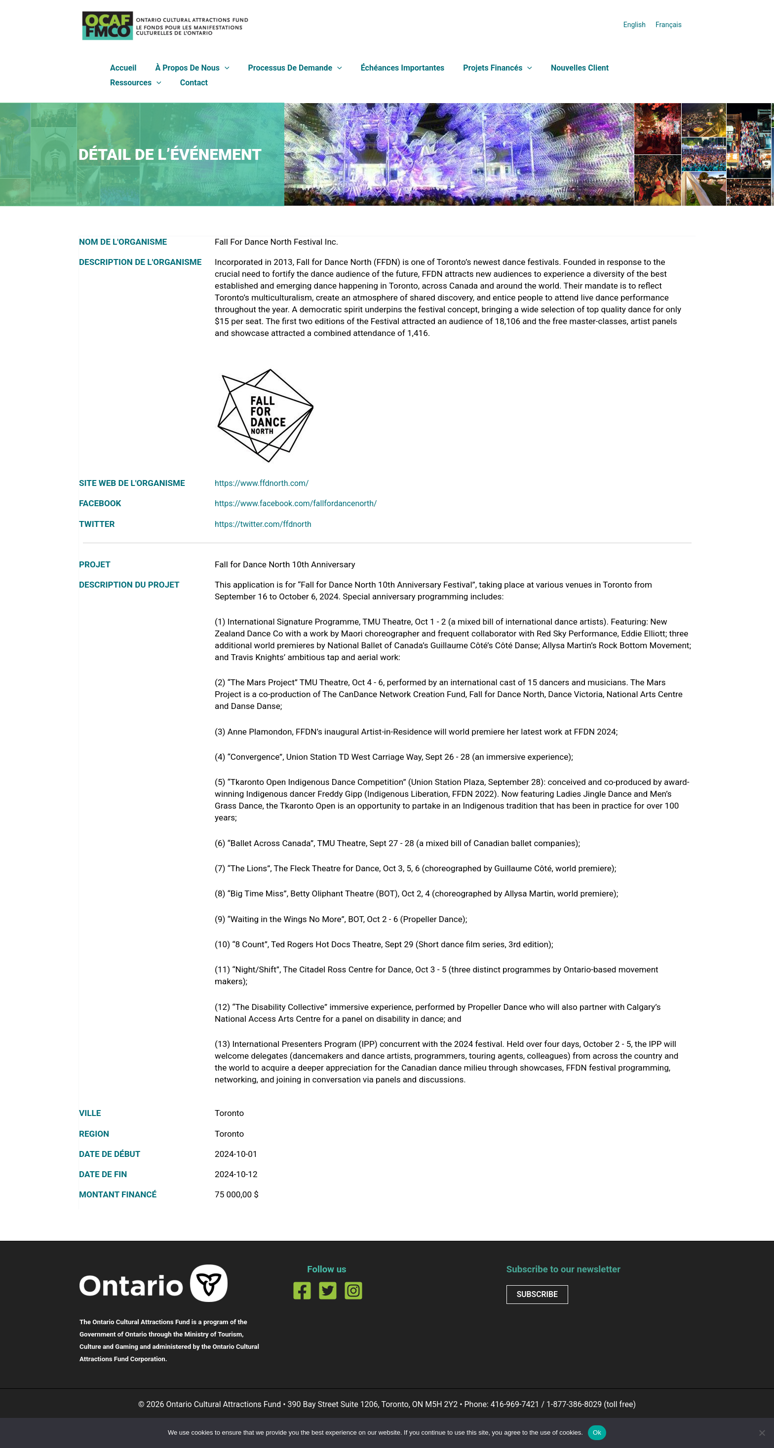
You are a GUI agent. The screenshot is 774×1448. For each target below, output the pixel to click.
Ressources (633, 68)
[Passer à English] (635, 24)
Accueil (122, 68)
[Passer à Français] (669, 24)
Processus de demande (288, 68)
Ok (597, 1432)
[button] (220, 68)
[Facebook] (302, 1290)
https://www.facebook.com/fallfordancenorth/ (302, 503)
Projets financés (484, 68)
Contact (122, 82)
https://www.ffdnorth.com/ (265, 483)
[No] (762, 1433)
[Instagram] (353, 1290)
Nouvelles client (563, 68)
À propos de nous (188, 68)
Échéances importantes (392, 68)
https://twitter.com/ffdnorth (266, 524)
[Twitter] (328, 1290)
